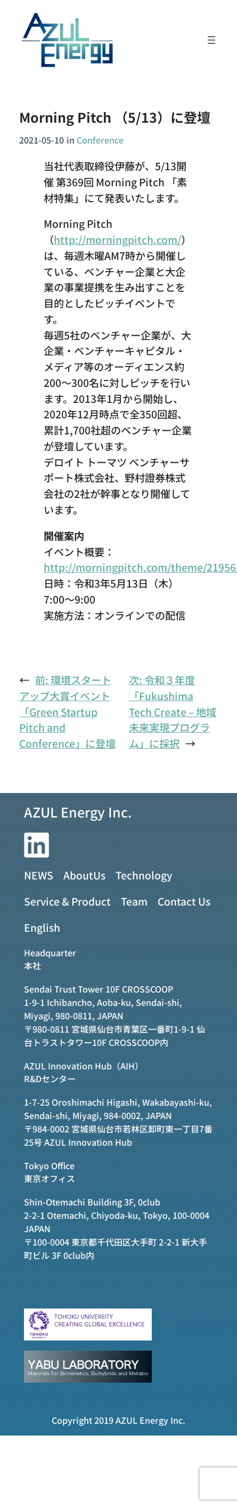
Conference (100, 139)
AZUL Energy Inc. (78, 811)
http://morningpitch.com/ (117, 239)
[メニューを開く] (211, 40)
